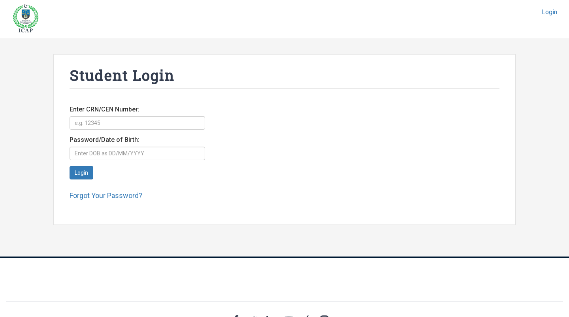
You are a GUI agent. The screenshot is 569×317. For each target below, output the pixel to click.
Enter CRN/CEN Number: (104, 109)
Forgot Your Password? (106, 195)
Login (549, 12)
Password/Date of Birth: (104, 139)
